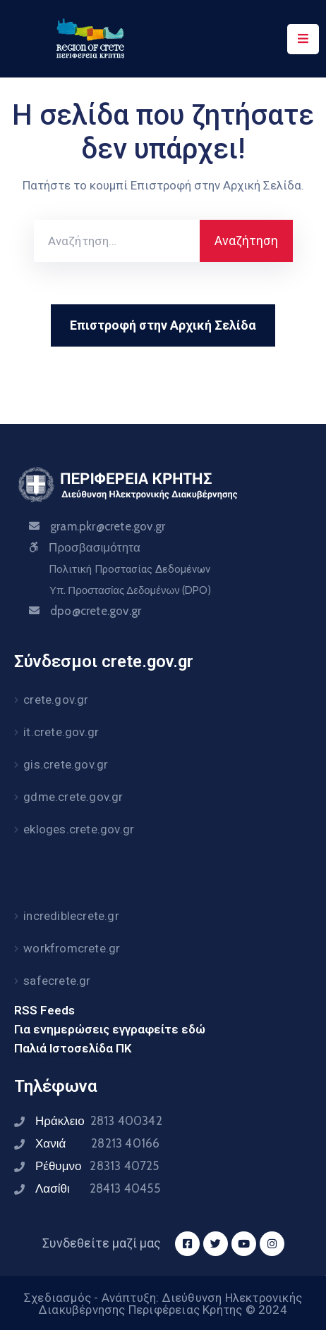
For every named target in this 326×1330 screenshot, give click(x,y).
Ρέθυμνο (97, 1166)
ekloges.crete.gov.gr (78, 829)
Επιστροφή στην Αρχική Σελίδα (163, 325)
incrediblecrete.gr (71, 916)
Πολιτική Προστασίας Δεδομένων (129, 569)
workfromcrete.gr (71, 948)
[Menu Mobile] (303, 39)
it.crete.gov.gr (61, 732)
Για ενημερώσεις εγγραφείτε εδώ (109, 1029)
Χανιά (97, 1143)
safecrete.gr (56, 981)
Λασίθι (97, 1188)
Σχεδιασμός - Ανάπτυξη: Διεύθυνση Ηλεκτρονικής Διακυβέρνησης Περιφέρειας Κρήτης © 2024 (163, 1304)
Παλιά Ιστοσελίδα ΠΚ (73, 1048)
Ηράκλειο (98, 1121)
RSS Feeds (44, 1010)
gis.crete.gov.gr (65, 764)
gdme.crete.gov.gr (73, 797)
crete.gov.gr (55, 699)
